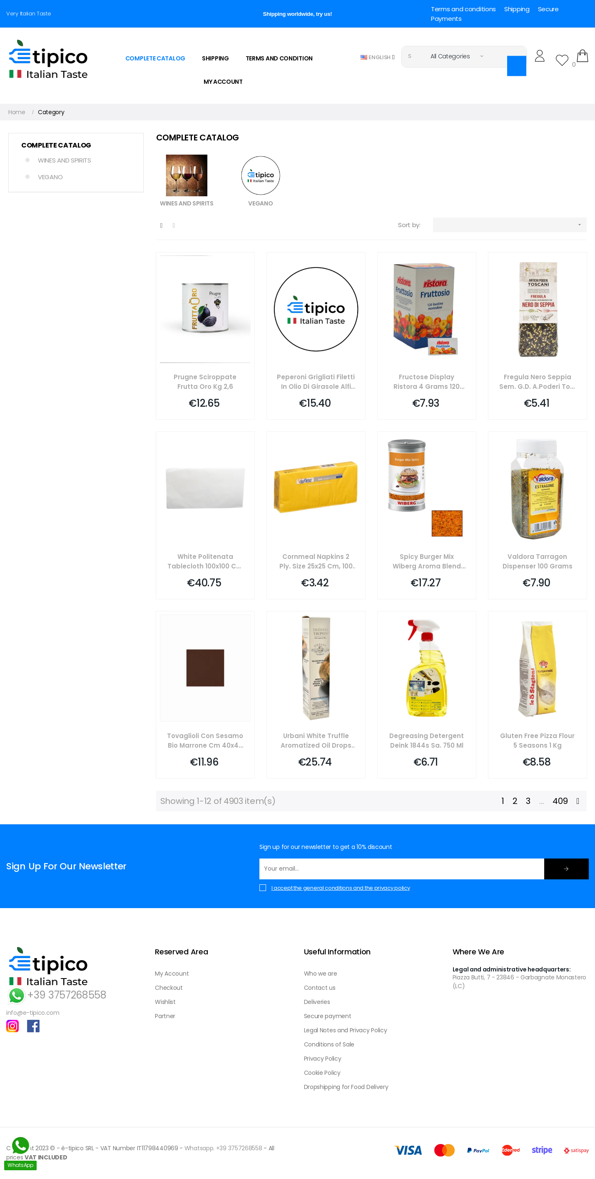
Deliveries (317, 1002)
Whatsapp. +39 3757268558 (223, 1148)
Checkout (169, 988)
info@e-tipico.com (33, 1013)
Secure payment (327, 1016)
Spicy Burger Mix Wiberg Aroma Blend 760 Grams (427, 561)
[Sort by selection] (510, 225)
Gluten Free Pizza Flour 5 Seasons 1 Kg (537, 740)
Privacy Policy (322, 1058)
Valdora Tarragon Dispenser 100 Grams (538, 561)
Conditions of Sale (329, 1044)
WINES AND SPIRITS (64, 160)
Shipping (517, 9)
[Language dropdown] (378, 57)
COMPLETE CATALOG (56, 145)
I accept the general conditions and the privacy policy (340, 888)
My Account (172, 973)
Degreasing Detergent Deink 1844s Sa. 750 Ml (426, 740)
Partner (165, 1016)
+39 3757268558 (56, 995)
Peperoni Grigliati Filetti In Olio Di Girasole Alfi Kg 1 (316, 382)
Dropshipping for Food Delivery (346, 1087)
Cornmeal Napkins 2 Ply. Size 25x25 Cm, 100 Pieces (316, 561)
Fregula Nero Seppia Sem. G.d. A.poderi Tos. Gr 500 (537, 382)
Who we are (320, 973)
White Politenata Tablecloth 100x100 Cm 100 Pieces (205, 561)
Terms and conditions (463, 9)
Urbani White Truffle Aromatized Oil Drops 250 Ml (316, 740)
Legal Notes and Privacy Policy (345, 1030)
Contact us (320, 988)
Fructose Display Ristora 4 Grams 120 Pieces (426, 382)
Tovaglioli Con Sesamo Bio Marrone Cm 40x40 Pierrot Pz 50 (205, 740)
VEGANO (50, 177)
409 (560, 801)
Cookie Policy (322, 1073)
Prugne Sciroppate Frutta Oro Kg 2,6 (205, 382)
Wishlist (165, 1002)
